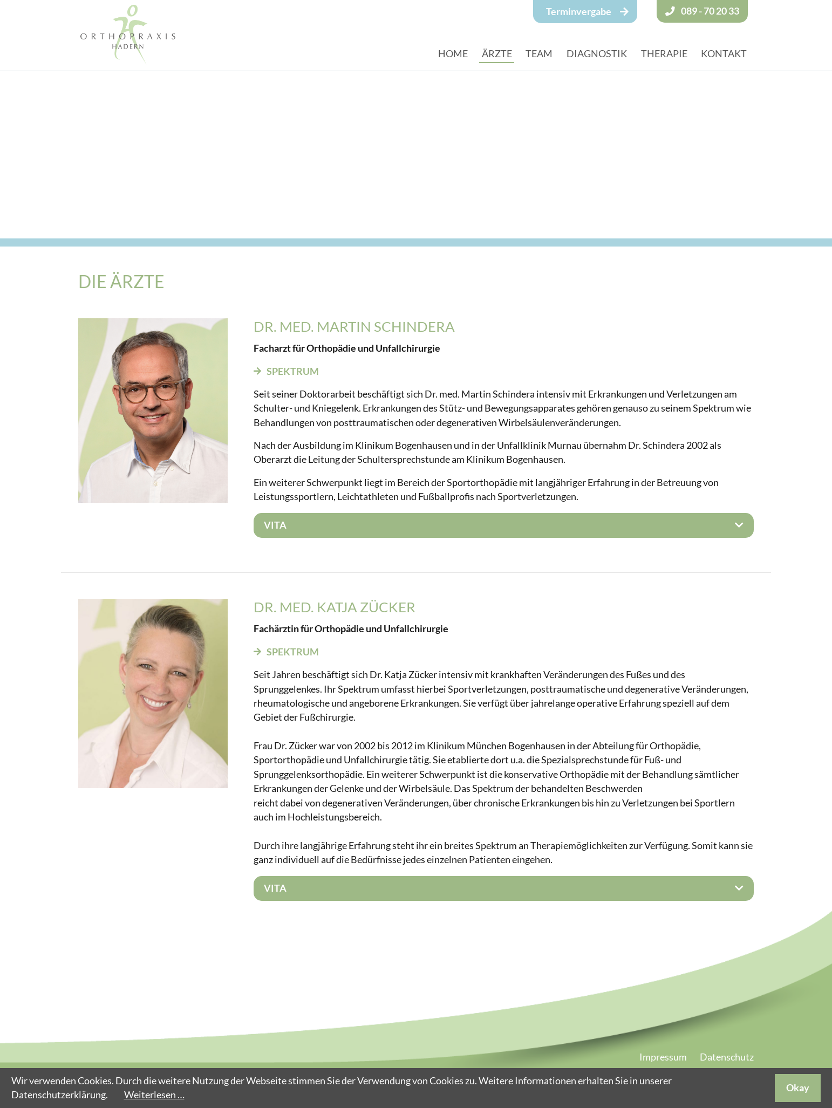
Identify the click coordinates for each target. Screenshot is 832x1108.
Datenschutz (727, 1057)
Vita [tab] (275, 525)
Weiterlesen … (154, 1094)
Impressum (663, 1057)
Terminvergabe (578, 11)
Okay (797, 1087)
